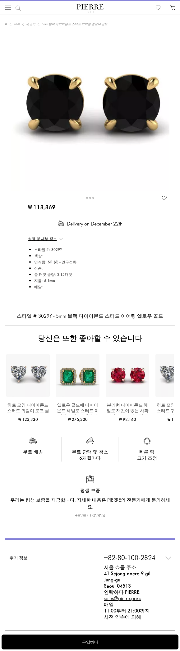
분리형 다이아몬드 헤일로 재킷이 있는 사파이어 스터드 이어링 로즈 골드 (128, 409)
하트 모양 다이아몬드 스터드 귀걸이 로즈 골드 (28, 409)
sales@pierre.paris (122, 598)
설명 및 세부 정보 (42, 239)
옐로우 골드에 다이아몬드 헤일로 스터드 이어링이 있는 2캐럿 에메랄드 (78, 409)
